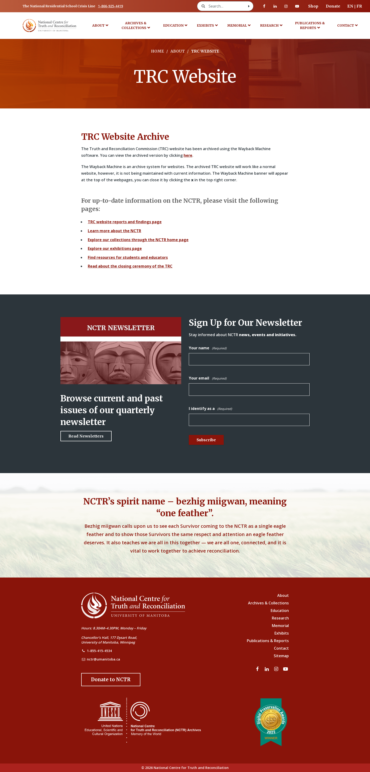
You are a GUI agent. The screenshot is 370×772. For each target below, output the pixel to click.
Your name (208, 348)
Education (173, 25)
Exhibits (205, 25)
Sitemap (281, 655)
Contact (345, 25)
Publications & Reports (310, 25)
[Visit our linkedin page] (275, 6)
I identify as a (210, 409)
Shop (313, 6)
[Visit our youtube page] (297, 6)
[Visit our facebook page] (264, 6)
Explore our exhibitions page (115, 248)
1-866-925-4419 (110, 6)
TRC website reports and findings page (125, 221)
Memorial (237, 25)
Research (269, 25)
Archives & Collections (134, 25)
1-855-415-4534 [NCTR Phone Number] (99, 650)
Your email (208, 378)
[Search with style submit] (249, 6)
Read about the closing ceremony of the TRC (130, 266)
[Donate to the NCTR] (110, 679)
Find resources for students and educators (128, 257)
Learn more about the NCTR (114, 230)
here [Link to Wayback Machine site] (188, 155)
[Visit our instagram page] (286, 6)
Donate (333, 6)
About (98, 25)
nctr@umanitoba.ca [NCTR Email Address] (103, 659)
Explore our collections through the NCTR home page (138, 239)
